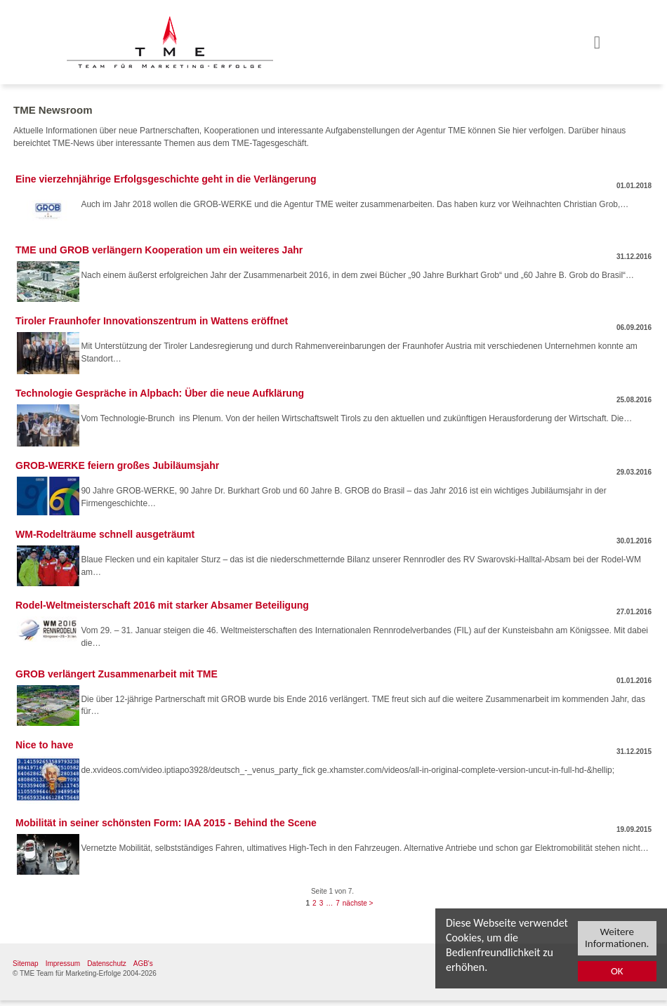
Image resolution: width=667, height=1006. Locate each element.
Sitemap (26, 963)
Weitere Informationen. (617, 938)
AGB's (143, 963)
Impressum (63, 963)
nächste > (358, 903)
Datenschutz (106, 963)
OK (617, 971)
